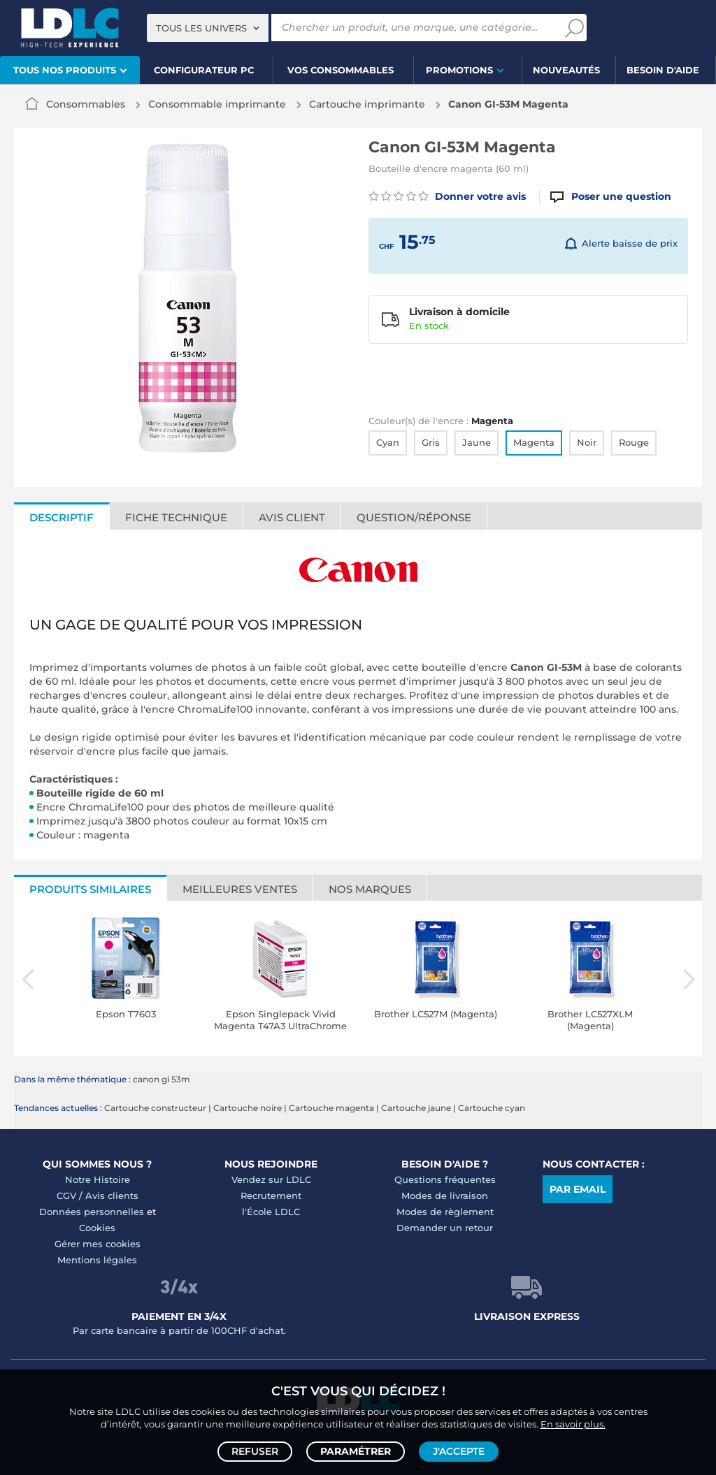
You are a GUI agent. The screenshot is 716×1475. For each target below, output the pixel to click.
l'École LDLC (271, 1211)
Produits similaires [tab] (90, 889)
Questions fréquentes (445, 1179)
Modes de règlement (445, 1211)
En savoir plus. (573, 1423)
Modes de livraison (444, 1195)
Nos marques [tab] (370, 889)
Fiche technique (176, 517)
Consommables (85, 104)
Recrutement (271, 1195)
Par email (578, 1189)
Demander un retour (444, 1227)
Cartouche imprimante (367, 104)
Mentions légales (97, 1259)
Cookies (97, 1227)
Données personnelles (91, 1211)
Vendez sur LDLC (271, 1179)
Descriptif (61, 517)
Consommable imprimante (217, 104)
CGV (66, 1195)
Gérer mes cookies (98, 1243)
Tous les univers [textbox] (201, 28)
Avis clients (111, 1195)
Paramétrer (355, 1451)
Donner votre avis (447, 196)
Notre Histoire (97, 1179)
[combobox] (207, 28)
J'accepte (459, 1451)
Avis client (292, 517)
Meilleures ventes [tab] (239, 889)
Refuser (254, 1451)
